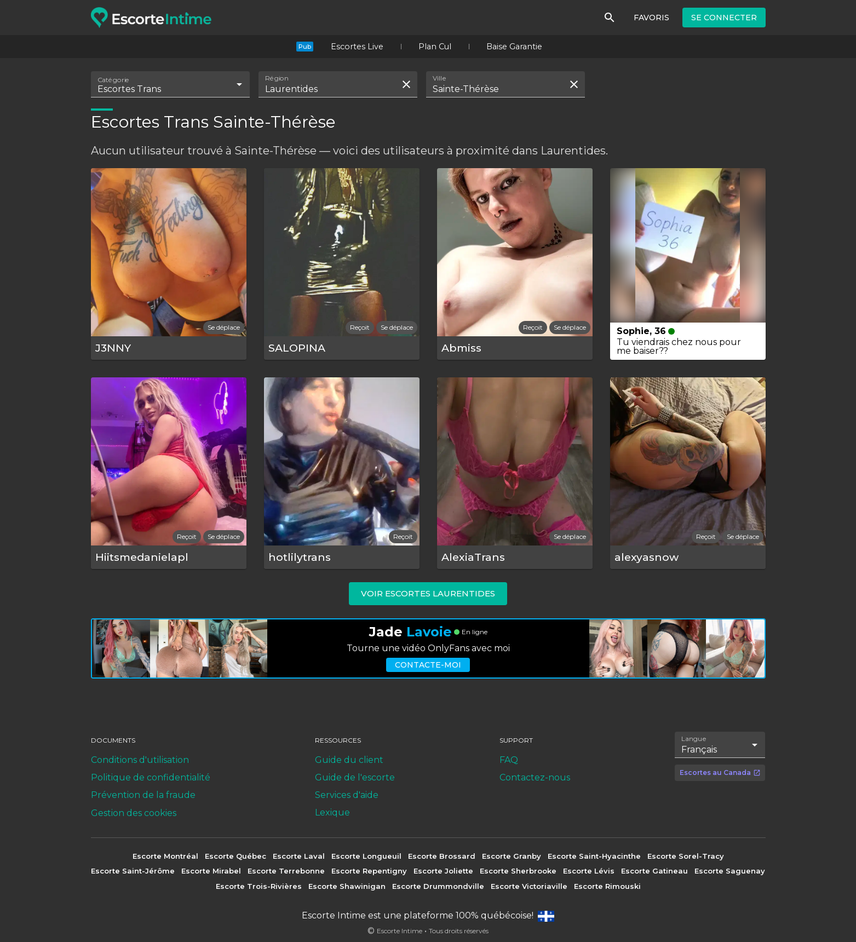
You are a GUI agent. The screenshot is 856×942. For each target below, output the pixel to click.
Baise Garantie (514, 46)
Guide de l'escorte (355, 777)
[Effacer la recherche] (406, 84)
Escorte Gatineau (654, 870)
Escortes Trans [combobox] (129, 89)
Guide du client (349, 760)
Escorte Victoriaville (529, 886)
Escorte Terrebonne (286, 870)
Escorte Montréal (165, 856)
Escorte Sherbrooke (518, 870)
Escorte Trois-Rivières (259, 886)
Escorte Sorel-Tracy (685, 856)
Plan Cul (434, 46)
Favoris (651, 17)
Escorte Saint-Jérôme (133, 870)
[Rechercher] (610, 17)
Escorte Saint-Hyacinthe (594, 856)
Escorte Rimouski (607, 886)
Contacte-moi (428, 665)
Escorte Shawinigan (347, 886)
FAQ (508, 760)
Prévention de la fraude (143, 795)
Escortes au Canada (720, 772)
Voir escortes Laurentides (428, 593)
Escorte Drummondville (438, 886)
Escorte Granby (511, 856)
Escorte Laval (299, 856)
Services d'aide (346, 795)
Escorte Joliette (443, 870)
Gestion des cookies (133, 813)
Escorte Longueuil (366, 856)
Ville (440, 78)
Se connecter (724, 17)
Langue (694, 738)
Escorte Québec (235, 856)
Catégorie (113, 80)
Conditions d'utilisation (140, 760)
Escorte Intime (399, 931)
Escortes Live (357, 46)
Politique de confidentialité (150, 777)
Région (277, 78)
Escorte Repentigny (369, 870)
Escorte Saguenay (729, 870)
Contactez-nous (534, 777)
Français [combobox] (699, 749)
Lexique (332, 812)
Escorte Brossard (441, 856)
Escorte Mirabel (211, 870)
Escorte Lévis (588, 870)
